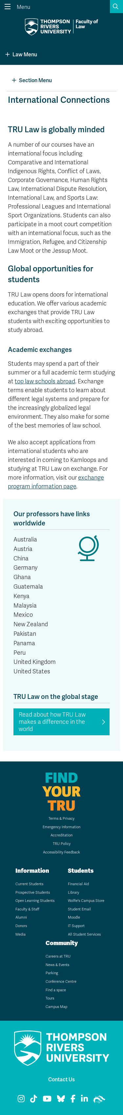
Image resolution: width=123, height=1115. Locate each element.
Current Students (29, 884)
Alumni (21, 917)
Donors (21, 926)
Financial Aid (78, 884)
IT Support (76, 926)
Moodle (74, 917)
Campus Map (56, 1007)
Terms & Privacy (61, 818)
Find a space (56, 990)
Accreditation (61, 835)
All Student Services (84, 934)
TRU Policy (62, 844)
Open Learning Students (34, 901)
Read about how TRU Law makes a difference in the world (52, 722)
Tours (50, 998)
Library (73, 892)
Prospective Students (32, 892)
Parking (52, 973)
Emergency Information (61, 827)
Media (20, 934)
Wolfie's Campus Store (86, 901)
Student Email (79, 909)
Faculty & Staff (27, 909)
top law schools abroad (45, 381)
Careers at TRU (58, 956)
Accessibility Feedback (61, 852)
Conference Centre (61, 981)
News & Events (57, 965)
